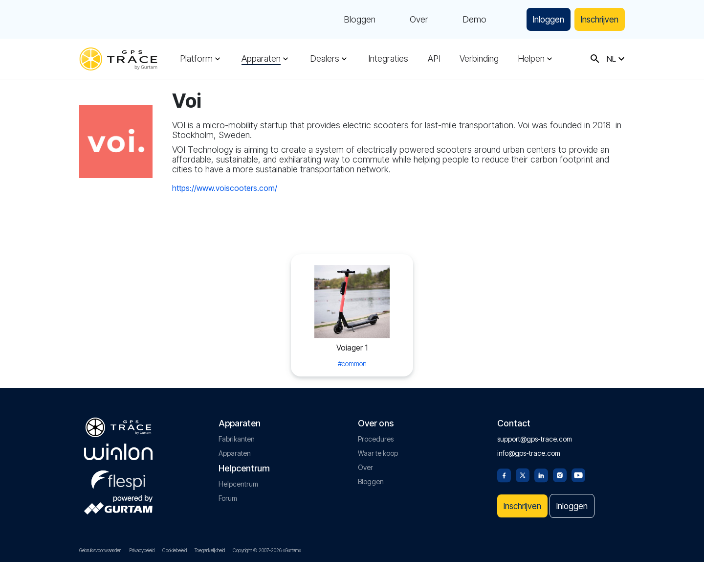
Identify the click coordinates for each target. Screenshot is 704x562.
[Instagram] (560, 472)
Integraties (388, 58)
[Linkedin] (541, 472)
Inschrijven (597, 19)
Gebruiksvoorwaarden (100, 550)
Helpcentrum (238, 482)
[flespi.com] (118, 476)
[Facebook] (504, 472)
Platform (196, 58)
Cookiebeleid (174, 550)
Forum (228, 496)
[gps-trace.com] (118, 58)
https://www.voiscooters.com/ (224, 188)
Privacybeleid (141, 550)
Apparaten (261, 58)
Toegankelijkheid (210, 550)
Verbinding (478, 58)
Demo (466, 19)
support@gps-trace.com (534, 437)
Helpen (530, 58)
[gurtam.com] (118, 450)
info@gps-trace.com (528, 451)
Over (410, 19)
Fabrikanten (237, 437)
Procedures (376, 437)
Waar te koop (378, 451)
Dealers (324, 58)
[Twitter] (522, 472)
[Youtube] (578, 472)
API (433, 58)
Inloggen (541, 19)
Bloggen (351, 19)
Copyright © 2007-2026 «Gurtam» (267, 550)
